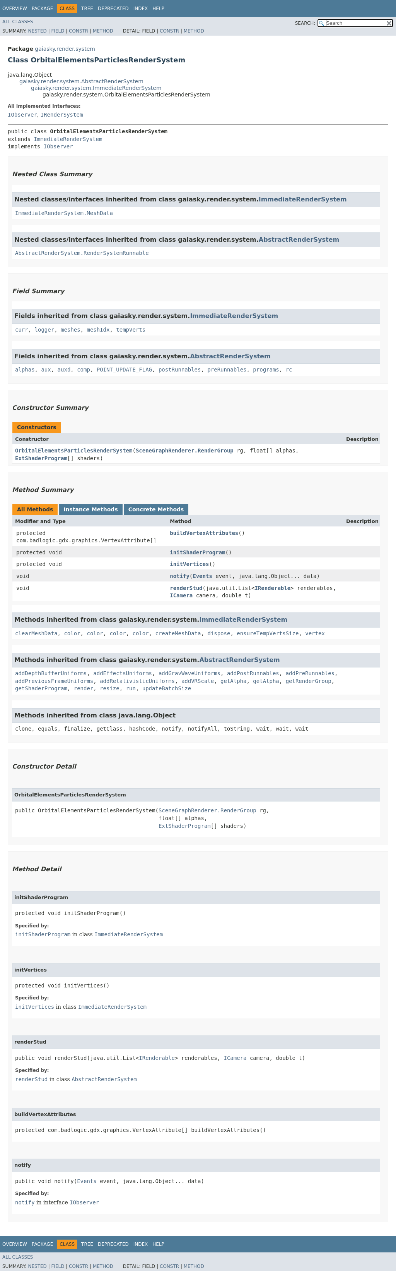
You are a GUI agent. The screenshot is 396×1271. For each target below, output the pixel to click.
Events (202, 576)
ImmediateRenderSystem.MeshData (64, 213)
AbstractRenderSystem (299, 239)
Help (158, 8)
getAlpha (233, 681)
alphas (25, 369)
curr (21, 330)
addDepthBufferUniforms (51, 673)
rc (289, 369)
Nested (37, 31)
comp (83, 369)
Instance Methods (90, 509)
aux (46, 369)
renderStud (186, 588)
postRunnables (180, 369)
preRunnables (226, 369)
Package (42, 8)
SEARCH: (305, 23)
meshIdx (98, 330)
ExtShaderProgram (41, 458)
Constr (78, 31)
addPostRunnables (253, 673)
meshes (70, 330)
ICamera (181, 595)
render (84, 688)
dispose (218, 633)
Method (103, 31)
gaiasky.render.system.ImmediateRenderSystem (96, 88)
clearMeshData (36, 633)
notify (179, 576)
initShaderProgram (197, 552)
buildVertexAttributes (204, 533)
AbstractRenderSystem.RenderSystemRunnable (82, 253)
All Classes (17, 21)
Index (140, 8)
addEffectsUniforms (122, 673)
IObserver (22, 115)
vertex (315, 633)
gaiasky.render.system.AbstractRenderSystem (81, 81)
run (131, 688)
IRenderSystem (62, 115)
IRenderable (272, 588)
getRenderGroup (308, 681)
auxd (64, 369)
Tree (87, 8)
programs (266, 369)
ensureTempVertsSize (268, 633)
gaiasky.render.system (65, 49)
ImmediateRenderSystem (68, 139)
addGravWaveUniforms (189, 673)
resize (109, 688)
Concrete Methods (156, 509)
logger (45, 330)
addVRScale (197, 681)
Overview (14, 8)
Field (57, 31)
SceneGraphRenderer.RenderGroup (185, 450)
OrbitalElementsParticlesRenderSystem (73, 450)
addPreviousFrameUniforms (54, 681)
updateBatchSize (166, 688)
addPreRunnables (310, 673)
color (72, 633)
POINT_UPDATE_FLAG (124, 369)
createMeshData (178, 633)
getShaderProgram (41, 688)
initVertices (189, 564)
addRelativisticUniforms (137, 681)
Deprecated (113, 8)
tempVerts (130, 330)
